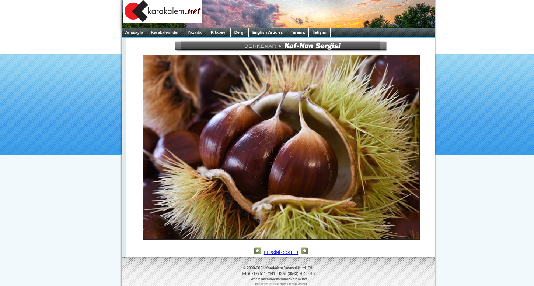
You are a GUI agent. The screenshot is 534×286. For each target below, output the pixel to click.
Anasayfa (134, 32)
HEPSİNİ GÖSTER (281, 252)
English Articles (267, 32)
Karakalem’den (165, 32)
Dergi (239, 32)
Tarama (298, 32)
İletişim (320, 32)
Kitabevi (219, 32)
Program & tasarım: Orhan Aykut (281, 284)
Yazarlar (195, 32)
